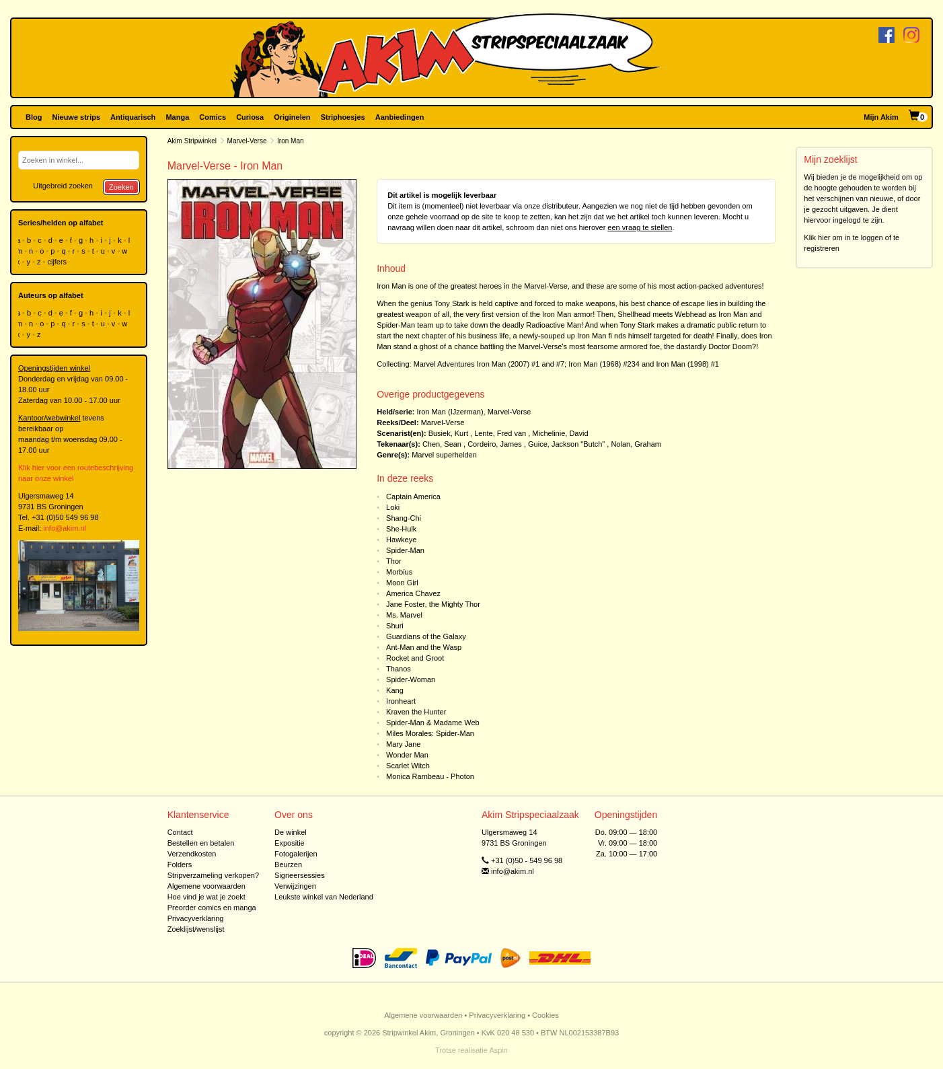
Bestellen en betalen (201, 843)
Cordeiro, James (494, 444)
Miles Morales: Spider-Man (430, 733)
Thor (394, 561)
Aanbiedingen (399, 117)
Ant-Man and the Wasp (423, 647)
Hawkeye (401, 540)
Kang (395, 690)
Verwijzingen (295, 886)
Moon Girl (402, 583)
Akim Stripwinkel (192, 141)
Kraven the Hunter (416, 712)
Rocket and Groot (415, 658)
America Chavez (413, 593)
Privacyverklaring (195, 918)
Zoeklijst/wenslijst (196, 929)
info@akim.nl (64, 528)
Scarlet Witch (408, 766)
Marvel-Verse (247, 141)
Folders (179, 864)
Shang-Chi (403, 518)
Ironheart (401, 701)
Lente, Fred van (500, 433)
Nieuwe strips (76, 117)
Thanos (398, 669)
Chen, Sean (441, 444)
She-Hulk (401, 529)
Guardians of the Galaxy (426, 636)
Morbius (399, 572)
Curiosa (250, 117)
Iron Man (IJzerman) (450, 412)
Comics (212, 117)
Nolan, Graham (636, 444)
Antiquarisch (132, 117)
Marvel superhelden (444, 455)
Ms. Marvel (404, 615)
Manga (177, 117)
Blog (34, 117)
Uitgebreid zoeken (63, 186)
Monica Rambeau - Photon (430, 776)
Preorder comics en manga (211, 908)
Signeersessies (299, 875)
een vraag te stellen (639, 227)
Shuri (395, 626)
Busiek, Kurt (448, 433)
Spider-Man (405, 550)
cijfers (58, 262)
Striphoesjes (343, 117)
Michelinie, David (560, 433)
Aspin (498, 1050)
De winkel (290, 832)
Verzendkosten (192, 854)
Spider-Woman (410, 679)
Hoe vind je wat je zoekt (206, 897)
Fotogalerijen (295, 854)
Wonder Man (407, 755)
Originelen (292, 117)
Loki (393, 507)
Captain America (413, 496)
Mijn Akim (881, 117)
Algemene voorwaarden (206, 886)
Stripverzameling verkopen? (213, 875)
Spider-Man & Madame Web (433, 722)
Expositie (289, 843)
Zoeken (121, 187)
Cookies (545, 1015)
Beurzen (288, 864)
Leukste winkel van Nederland (323, 897)
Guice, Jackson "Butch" (566, 444)
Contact (180, 832)
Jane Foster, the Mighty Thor (433, 604)
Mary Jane (403, 744)
